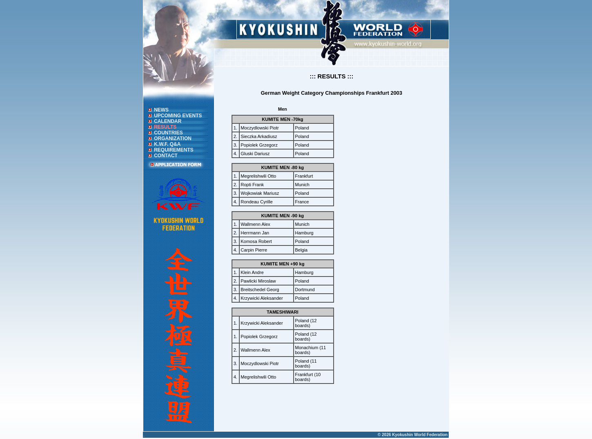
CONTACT (166, 155)
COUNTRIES (168, 133)
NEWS (161, 110)
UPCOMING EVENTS (178, 115)
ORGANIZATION (172, 138)
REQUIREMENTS (174, 150)
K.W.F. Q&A (167, 144)
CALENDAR (167, 121)
